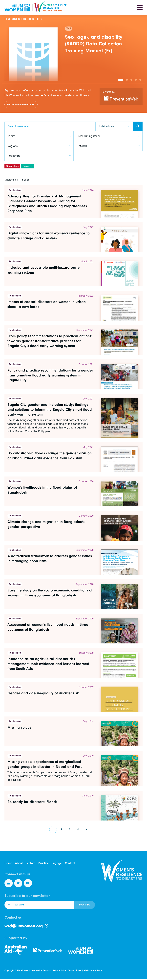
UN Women (22, 970)
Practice (43, 863)
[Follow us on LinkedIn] (8, 883)
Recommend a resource (19, 104)
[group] (73, 52)
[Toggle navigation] (140, 7)
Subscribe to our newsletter (27, 896)
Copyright (9, 970)
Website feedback (93, 970)
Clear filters (12, 166)
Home (8, 863)
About (19, 863)
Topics (11, 136)
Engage (57, 863)
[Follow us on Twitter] (18, 883)
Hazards (82, 146)
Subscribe (84, 904)
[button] (120, 80)
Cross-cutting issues (88, 136)
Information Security (41, 970)
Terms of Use (74, 970)
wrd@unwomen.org (26, 926)
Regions (13, 146)
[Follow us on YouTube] (28, 883)
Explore (30, 863)
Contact (70, 863)
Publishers (14, 156)
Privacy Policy (59, 970)
